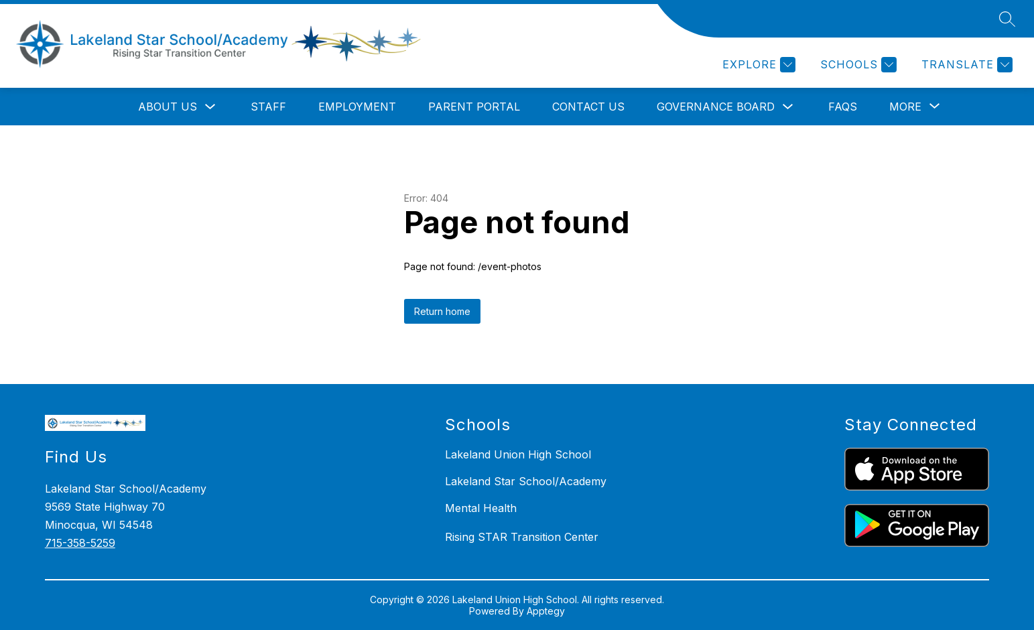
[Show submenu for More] (905, 107)
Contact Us (588, 106)
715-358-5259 (80, 543)
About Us (167, 106)
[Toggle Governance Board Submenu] (788, 107)
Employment (357, 106)
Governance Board (716, 106)
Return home (442, 311)
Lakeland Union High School (518, 454)
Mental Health (481, 508)
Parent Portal (474, 106)
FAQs (842, 106)
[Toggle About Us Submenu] (210, 107)
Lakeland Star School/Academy (525, 481)
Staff (268, 106)
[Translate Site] (965, 64)
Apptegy (546, 611)
